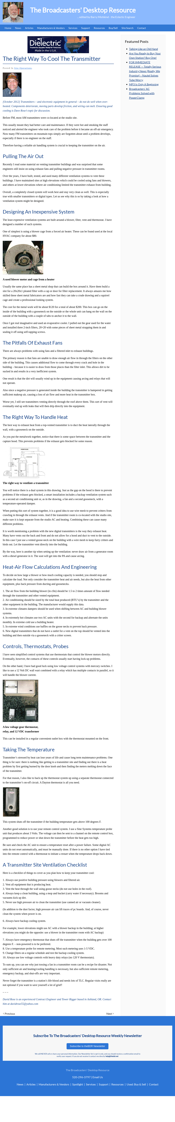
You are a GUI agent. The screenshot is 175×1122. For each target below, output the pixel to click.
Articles (29, 27)
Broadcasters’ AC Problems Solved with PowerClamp (141, 93)
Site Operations (23, 68)
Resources (99, 27)
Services (72, 27)
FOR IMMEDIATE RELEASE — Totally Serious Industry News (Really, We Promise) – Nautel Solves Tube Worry (145, 71)
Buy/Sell (113, 27)
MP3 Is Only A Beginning (143, 84)
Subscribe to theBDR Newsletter (87, 1046)
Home (8, 27)
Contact (141, 27)
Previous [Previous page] (9, 1013)
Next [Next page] (110, 1013)
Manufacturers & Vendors (51, 27)
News (18, 27)
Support (85, 27)
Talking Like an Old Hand (143, 48)
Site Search (127, 27)
